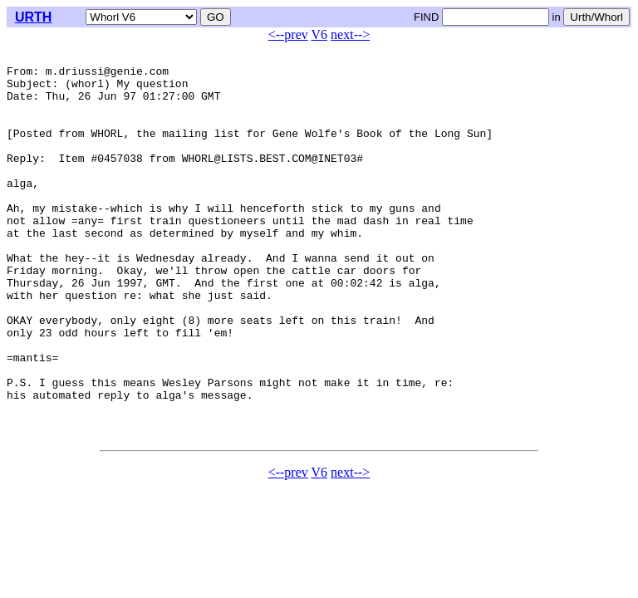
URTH (33, 17)
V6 (320, 34)
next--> (350, 34)
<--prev (288, 34)
